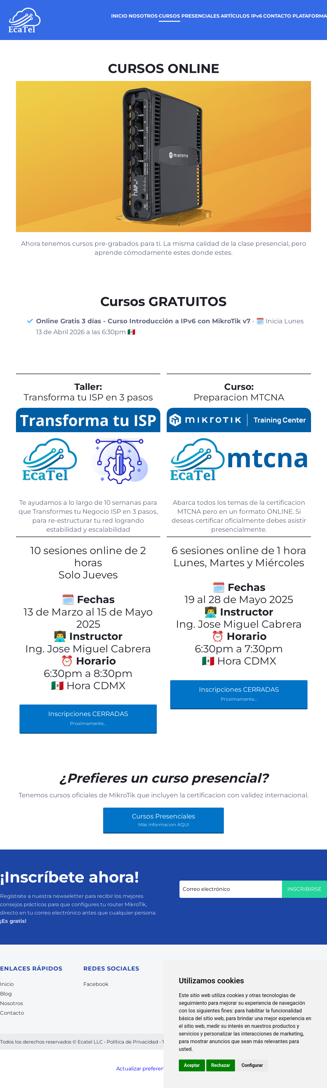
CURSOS (169, 16)
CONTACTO (277, 16)
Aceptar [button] (192, 1065)
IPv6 (256, 16)
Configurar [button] (252, 1065)
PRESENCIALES (200, 16)
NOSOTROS (143, 16)
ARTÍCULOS (235, 16)
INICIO (119, 16)
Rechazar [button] (220, 1065)
